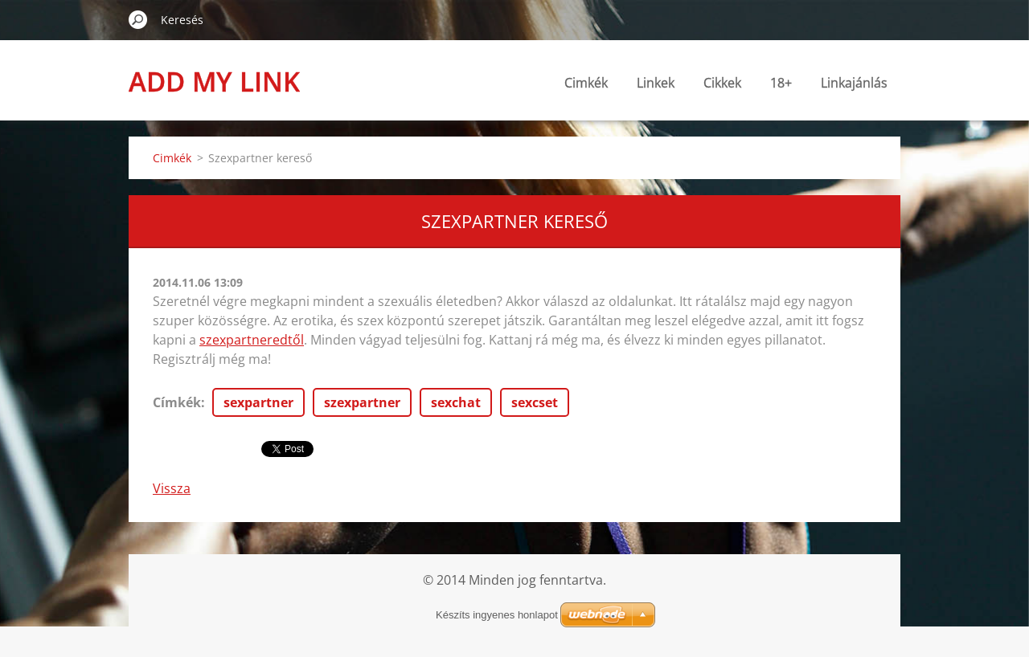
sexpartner (258, 402)
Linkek (655, 83)
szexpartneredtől (251, 340)
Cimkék (586, 83)
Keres (138, 19)
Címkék (177, 402)
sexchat (456, 402)
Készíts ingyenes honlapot (497, 615)
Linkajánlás (854, 83)
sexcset (534, 402)
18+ (781, 83)
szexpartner (362, 402)
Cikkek (722, 83)
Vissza (172, 488)
